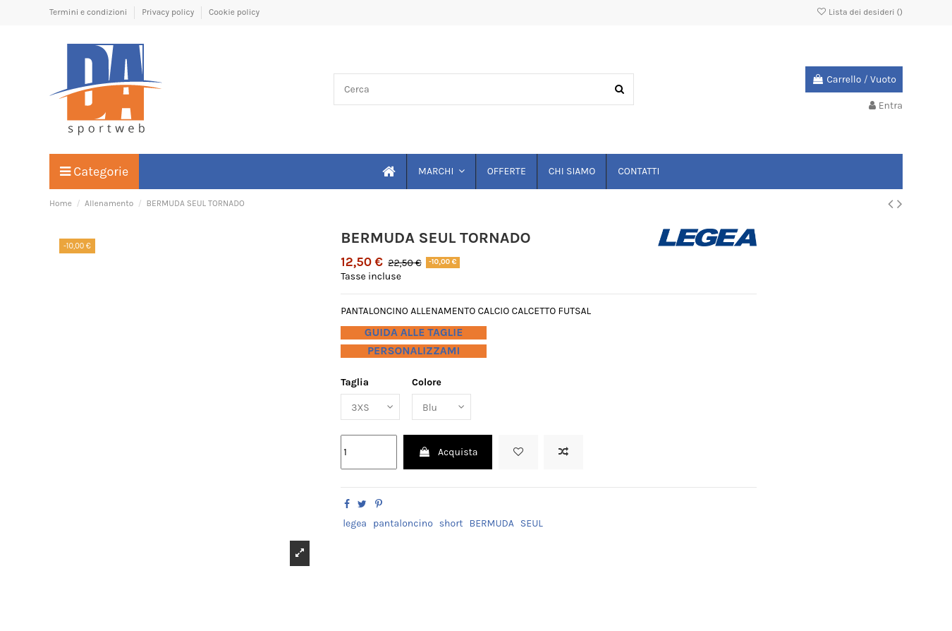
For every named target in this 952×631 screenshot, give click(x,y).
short (451, 523)
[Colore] (442, 407)
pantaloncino (403, 523)
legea (355, 523)
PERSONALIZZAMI (413, 350)
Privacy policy (169, 12)
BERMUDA (491, 523)
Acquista (448, 452)
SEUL (531, 523)
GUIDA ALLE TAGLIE (414, 332)
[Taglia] (370, 407)
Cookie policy (234, 12)
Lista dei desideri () (859, 12)
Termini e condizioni (89, 12)
